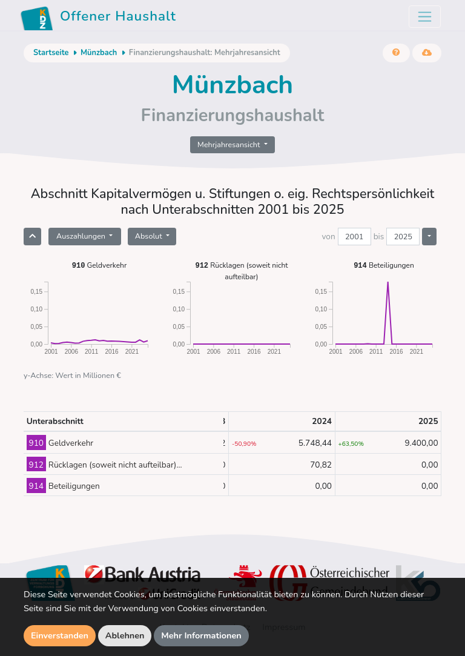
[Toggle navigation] (425, 16)
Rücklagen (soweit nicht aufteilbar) (241, 270)
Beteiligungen (384, 265)
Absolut (149, 236)
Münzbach (99, 52)
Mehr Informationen (201, 635)
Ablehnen (125, 635)
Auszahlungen (81, 236)
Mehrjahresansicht (229, 144)
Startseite (50, 52)
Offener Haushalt (98, 18)
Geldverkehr (99, 265)
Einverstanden (59, 635)
